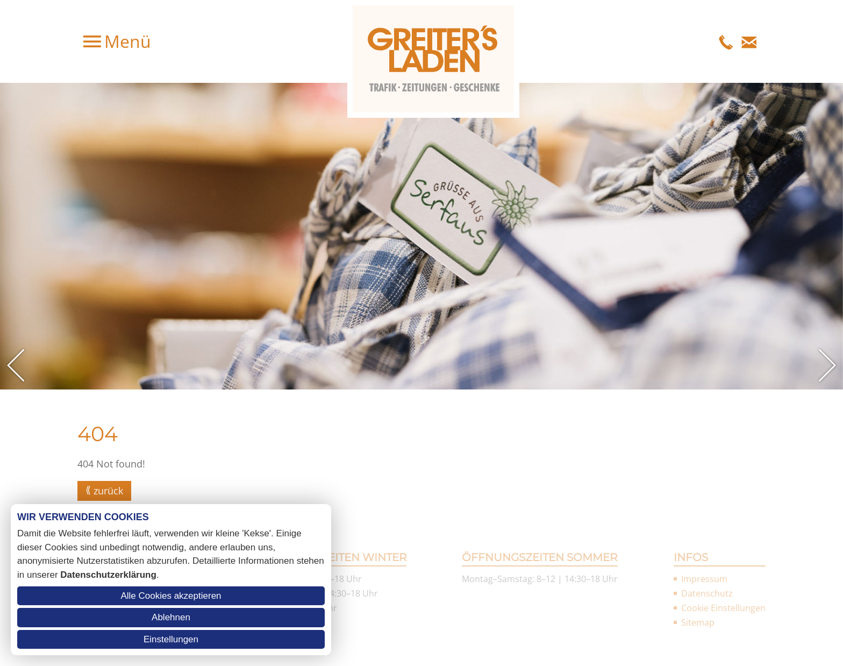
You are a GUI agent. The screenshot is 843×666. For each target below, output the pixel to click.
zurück (108, 490)
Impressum (704, 579)
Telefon (726, 41)
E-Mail (749, 41)
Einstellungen (171, 639)
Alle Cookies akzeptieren (170, 596)
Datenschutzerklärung (108, 575)
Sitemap (698, 622)
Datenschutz (707, 593)
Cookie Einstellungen (723, 608)
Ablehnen (171, 617)
